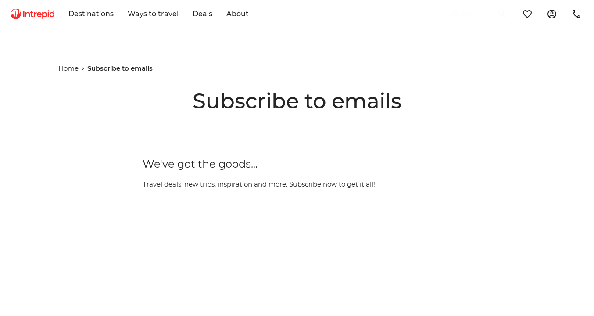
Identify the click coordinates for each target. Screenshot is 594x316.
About (237, 14)
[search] (469, 14)
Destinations (91, 14)
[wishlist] (527, 14)
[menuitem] (32, 14)
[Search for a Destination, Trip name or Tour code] (467, 14)
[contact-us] (576, 14)
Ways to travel (153, 14)
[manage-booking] (551, 14)
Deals (202, 14)
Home (68, 68)
